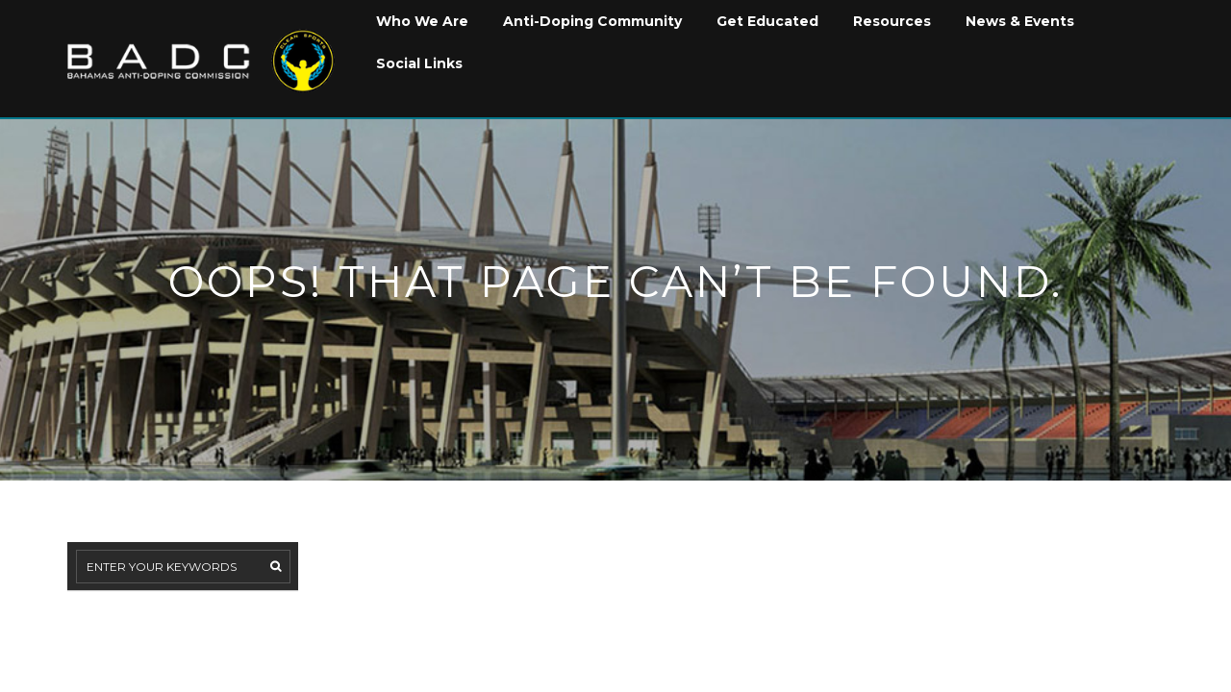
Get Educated (767, 21)
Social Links (419, 63)
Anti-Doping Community (592, 21)
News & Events (1020, 21)
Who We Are (422, 21)
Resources (892, 21)
